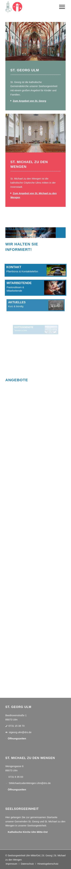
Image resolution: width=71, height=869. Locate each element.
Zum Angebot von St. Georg (29, 100)
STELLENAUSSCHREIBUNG (25, 229)
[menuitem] (62, 7)
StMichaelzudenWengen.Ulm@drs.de (30, 783)
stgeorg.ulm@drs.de (20, 732)
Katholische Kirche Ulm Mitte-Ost (28, 831)
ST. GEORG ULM (24, 70)
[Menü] (62, 7)
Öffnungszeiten (17, 738)
